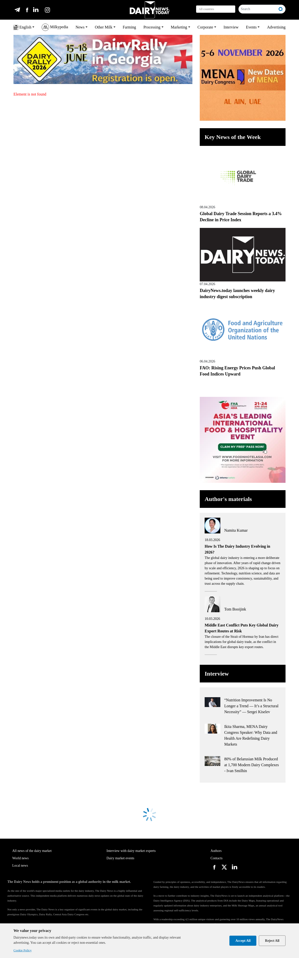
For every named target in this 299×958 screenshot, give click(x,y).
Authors (216, 851)
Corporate (205, 27)
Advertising (276, 27)
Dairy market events (121, 858)
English (22, 27)
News (79, 27)
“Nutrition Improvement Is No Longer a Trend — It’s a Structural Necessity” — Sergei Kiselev (251, 706)
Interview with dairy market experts (131, 851)
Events (251, 27)
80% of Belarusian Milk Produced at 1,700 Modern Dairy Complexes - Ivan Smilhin (251, 765)
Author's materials (228, 499)
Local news (20, 865)
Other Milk (103, 27)
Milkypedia (55, 27)
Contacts (217, 858)
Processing (151, 27)
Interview (231, 27)
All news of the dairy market (32, 851)
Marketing (179, 27)
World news (20, 858)
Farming (129, 27)
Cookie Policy (22, 950)
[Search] (257, 9)
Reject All (272, 941)
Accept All (242, 941)
